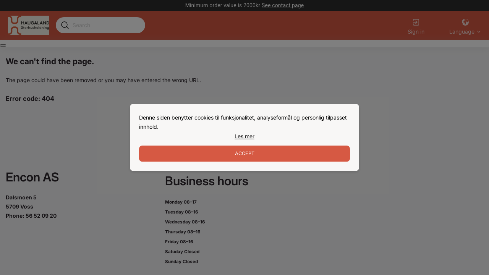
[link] (244, 136)
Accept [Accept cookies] (244, 154)
